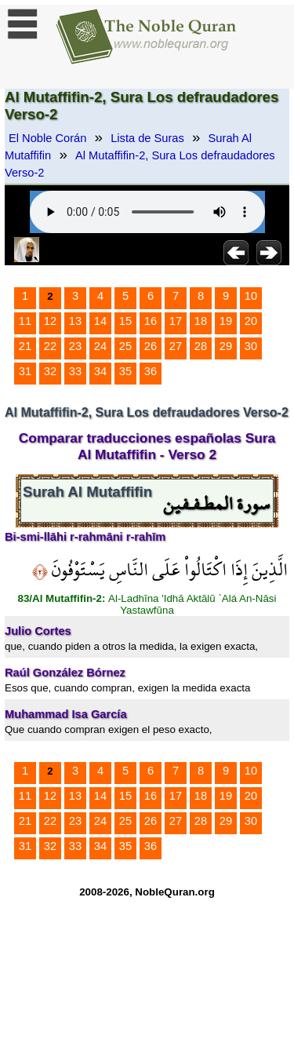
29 (226, 346)
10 (251, 296)
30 (251, 346)
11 (25, 321)
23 (75, 346)
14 (100, 321)
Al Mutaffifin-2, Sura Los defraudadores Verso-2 (140, 164)
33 (75, 371)
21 (25, 346)
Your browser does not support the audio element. (147, 212)
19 (226, 321)
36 (150, 371)
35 (125, 371)
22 (50, 346)
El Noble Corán (47, 138)
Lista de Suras (147, 138)
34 (100, 371)
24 (100, 346)
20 (251, 321)
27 (175, 346)
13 (75, 321)
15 (125, 321)
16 (150, 321)
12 (50, 321)
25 (125, 346)
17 (175, 321)
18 (200, 321)
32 (50, 371)
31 (25, 371)
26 (150, 346)
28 (200, 346)
